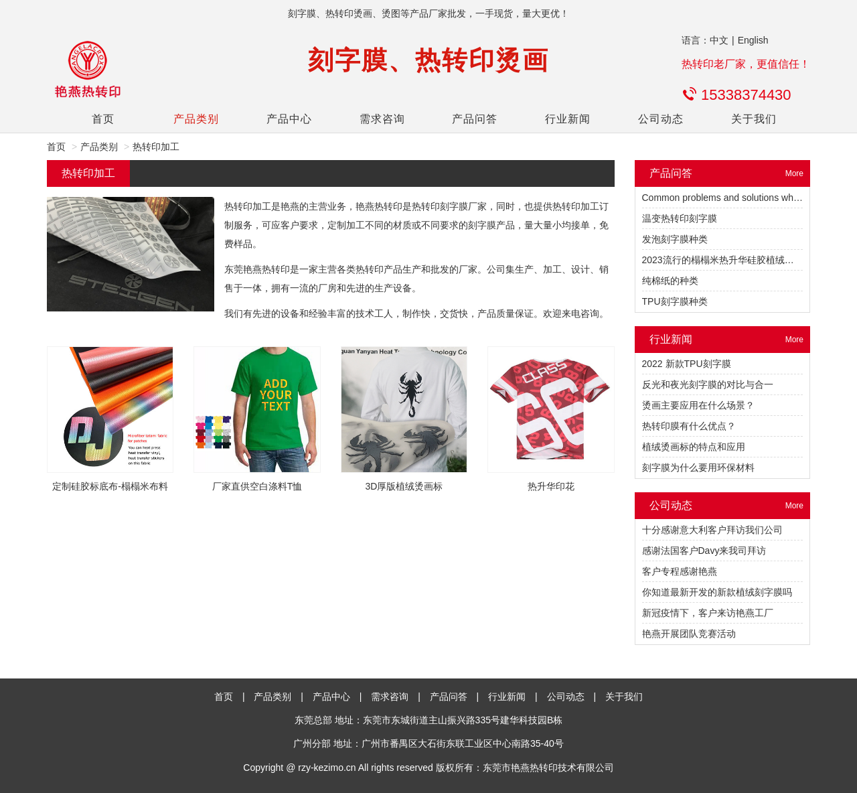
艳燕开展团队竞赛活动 (689, 633)
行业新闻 (568, 119)
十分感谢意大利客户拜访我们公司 (712, 529)
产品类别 (196, 119)
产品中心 (289, 119)
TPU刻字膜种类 (675, 301)
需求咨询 (382, 119)
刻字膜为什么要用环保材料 (698, 467)
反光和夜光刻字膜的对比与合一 (707, 384)
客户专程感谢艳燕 (679, 571)
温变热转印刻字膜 (679, 218)
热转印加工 (156, 146)
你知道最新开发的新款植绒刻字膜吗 (717, 592)
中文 (719, 40)
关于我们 (754, 119)
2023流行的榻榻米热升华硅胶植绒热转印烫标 (737, 260)
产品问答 (474, 119)
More (794, 173)
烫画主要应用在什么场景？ (698, 405)
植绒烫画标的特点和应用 (693, 446)
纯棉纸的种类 (670, 280)
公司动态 (661, 119)
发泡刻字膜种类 (675, 239)
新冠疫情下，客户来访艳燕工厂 (707, 612)
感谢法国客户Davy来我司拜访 (704, 550)
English (753, 40)
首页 (103, 119)
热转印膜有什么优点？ (689, 426)
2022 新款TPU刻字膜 (686, 363)
